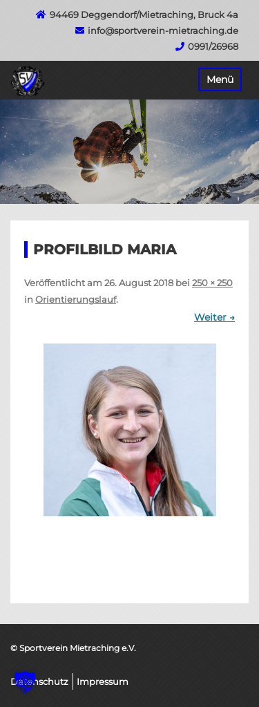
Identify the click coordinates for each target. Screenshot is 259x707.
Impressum (102, 681)
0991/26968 (213, 46)
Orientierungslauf (75, 299)
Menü (220, 79)
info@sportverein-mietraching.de (163, 30)
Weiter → (214, 317)
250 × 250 (212, 282)
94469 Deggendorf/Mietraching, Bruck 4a (144, 14)
